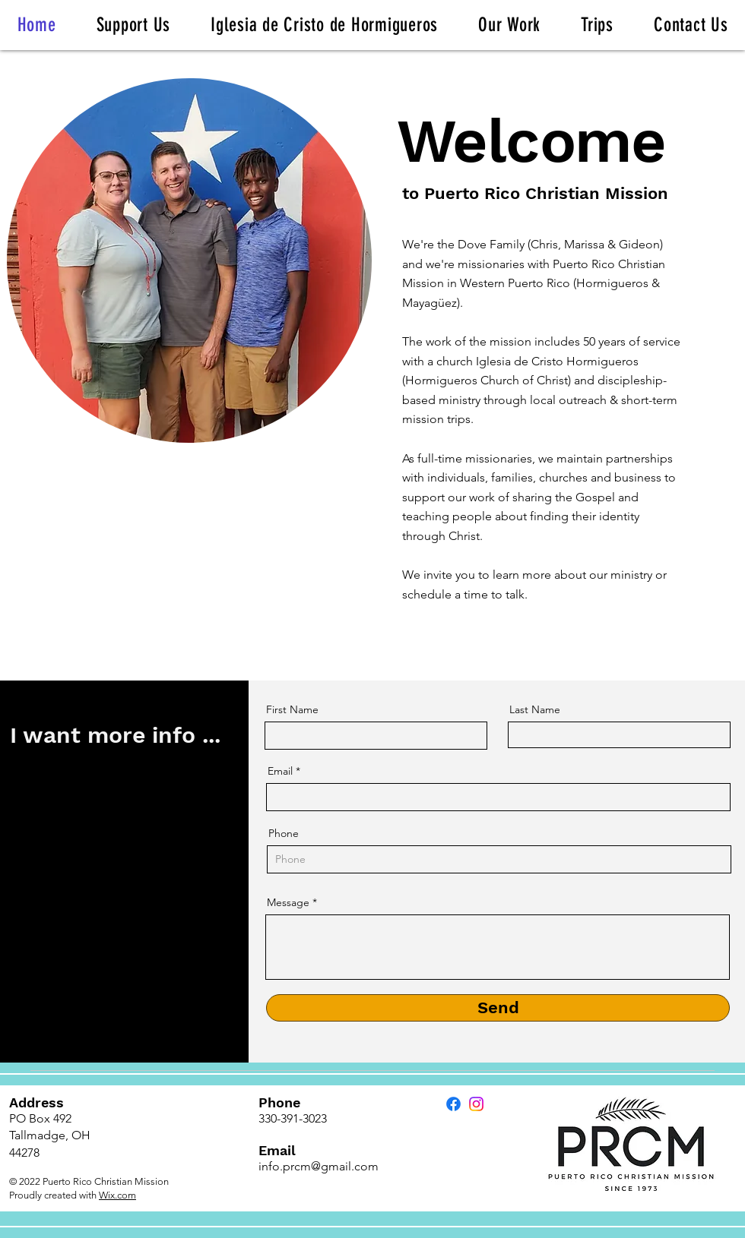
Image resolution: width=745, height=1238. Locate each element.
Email (280, 771)
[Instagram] (476, 1103)
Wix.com (117, 1195)
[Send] (498, 1008)
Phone (283, 833)
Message (288, 902)
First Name (292, 709)
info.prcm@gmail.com (318, 1166)
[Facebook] (453, 1103)
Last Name (534, 709)
